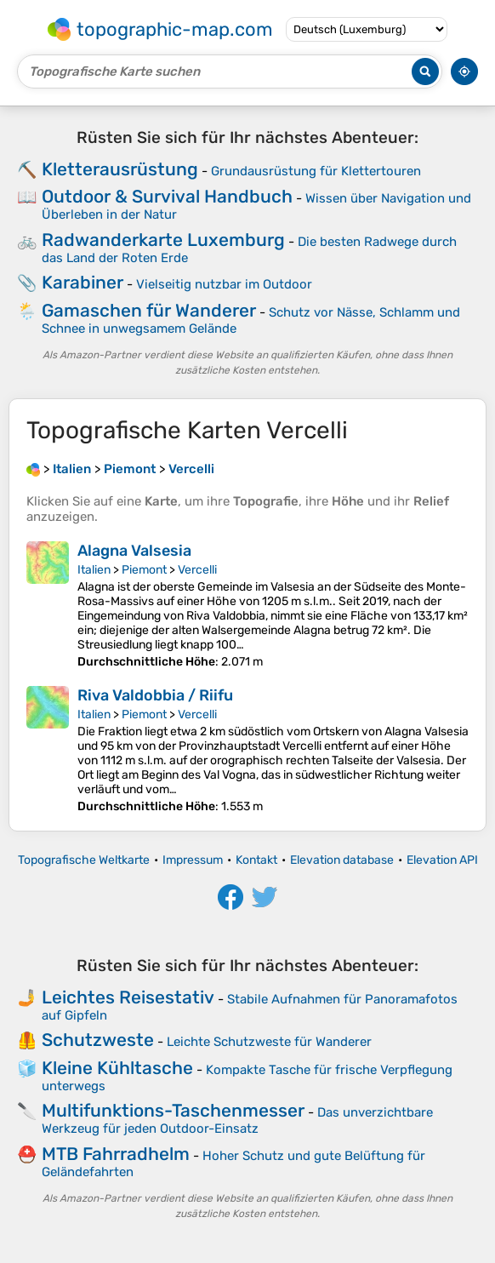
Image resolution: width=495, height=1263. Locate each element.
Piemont (144, 570)
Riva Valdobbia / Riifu (155, 695)
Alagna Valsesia (134, 550)
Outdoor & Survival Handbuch (167, 196)
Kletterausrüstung (120, 169)
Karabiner (82, 282)
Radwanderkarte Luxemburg (163, 239)
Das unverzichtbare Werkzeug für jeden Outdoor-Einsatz (237, 1120)
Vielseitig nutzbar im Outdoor (224, 284)
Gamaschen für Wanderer (149, 310)
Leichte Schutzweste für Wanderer (269, 1041)
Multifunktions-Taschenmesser (173, 1110)
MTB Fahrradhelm (116, 1153)
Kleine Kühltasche (117, 1067)
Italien (94, 570)
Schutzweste (98, 1039)
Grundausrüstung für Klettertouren (316, 171)
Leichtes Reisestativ (128, 997)
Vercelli (197, 570)
